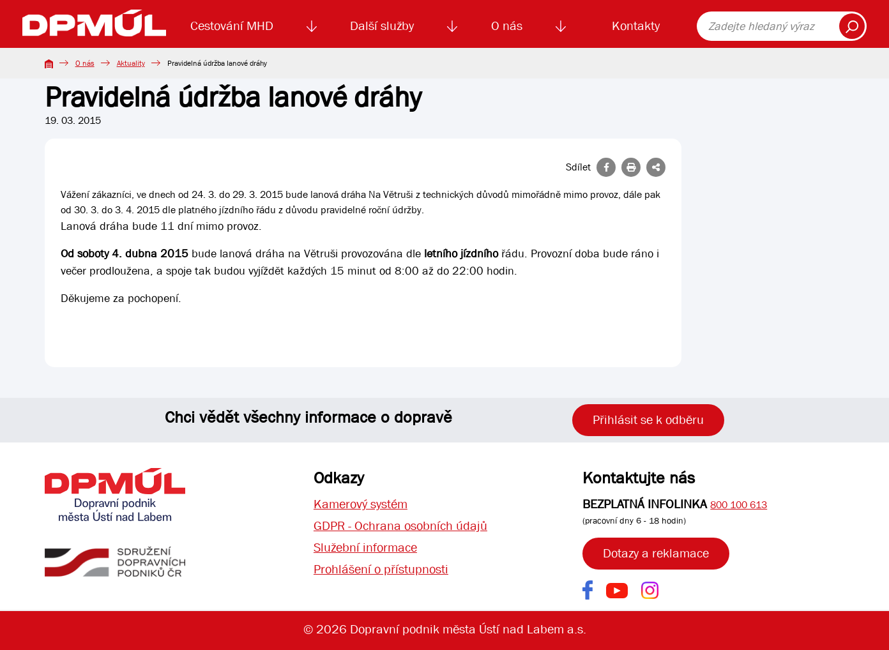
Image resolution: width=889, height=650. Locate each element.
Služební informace (365, 548)
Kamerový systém (360, 504)
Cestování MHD (231, 26)
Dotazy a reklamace (656, 553)
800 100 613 (738, 504)
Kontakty (636, 26)
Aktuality (131, 63)
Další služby (382, 26)
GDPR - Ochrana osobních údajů (400, 526)
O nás (506, 26)
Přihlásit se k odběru (648, 420)
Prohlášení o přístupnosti (381, 569)
